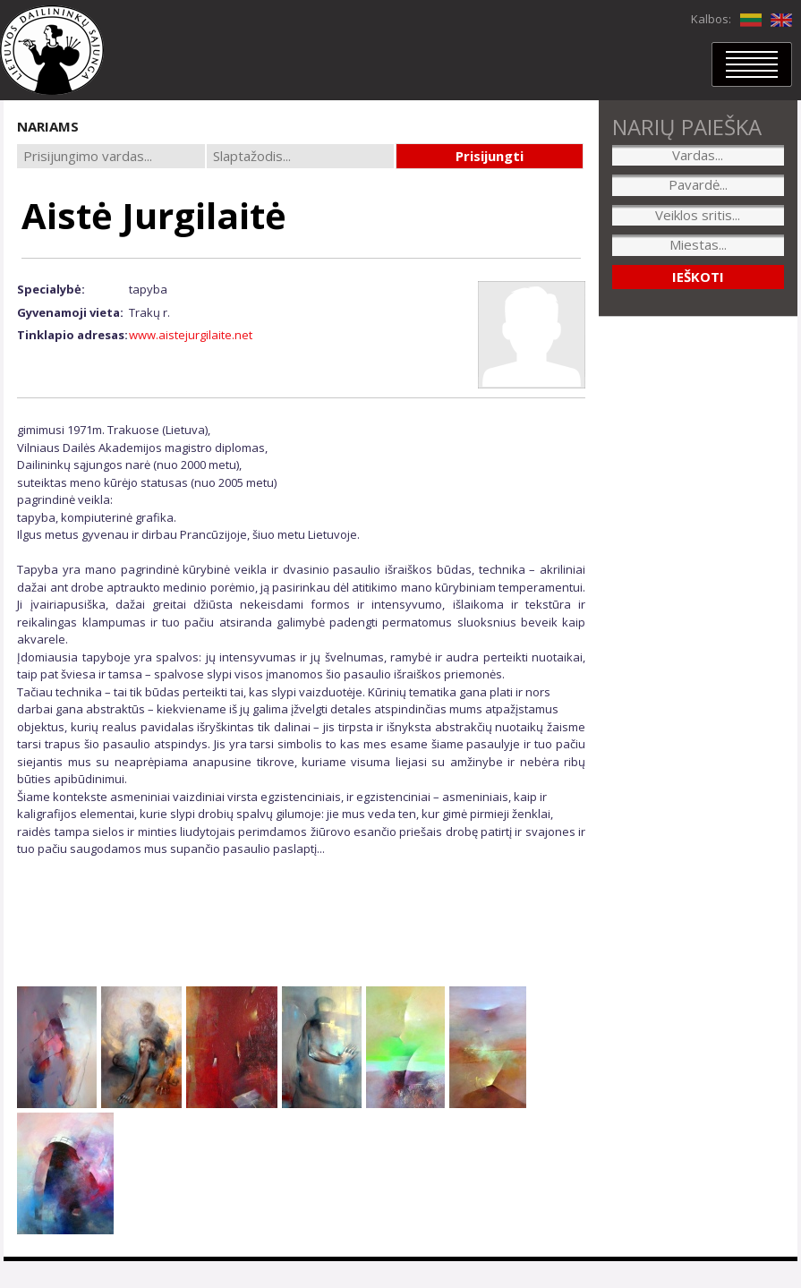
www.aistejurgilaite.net (190, 335)
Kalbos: (711, 19)
